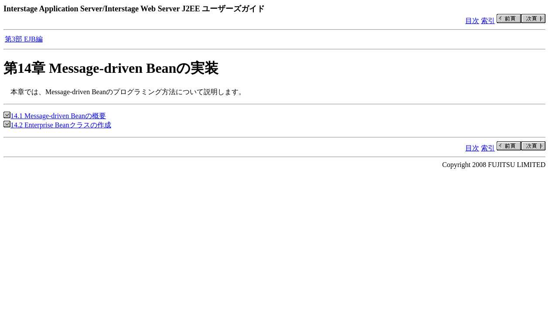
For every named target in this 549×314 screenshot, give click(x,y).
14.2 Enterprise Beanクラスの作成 (57, 125)
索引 (488, 20)
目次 (472, 20)
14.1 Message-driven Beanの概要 (54, 115)
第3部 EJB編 (24, 39)
